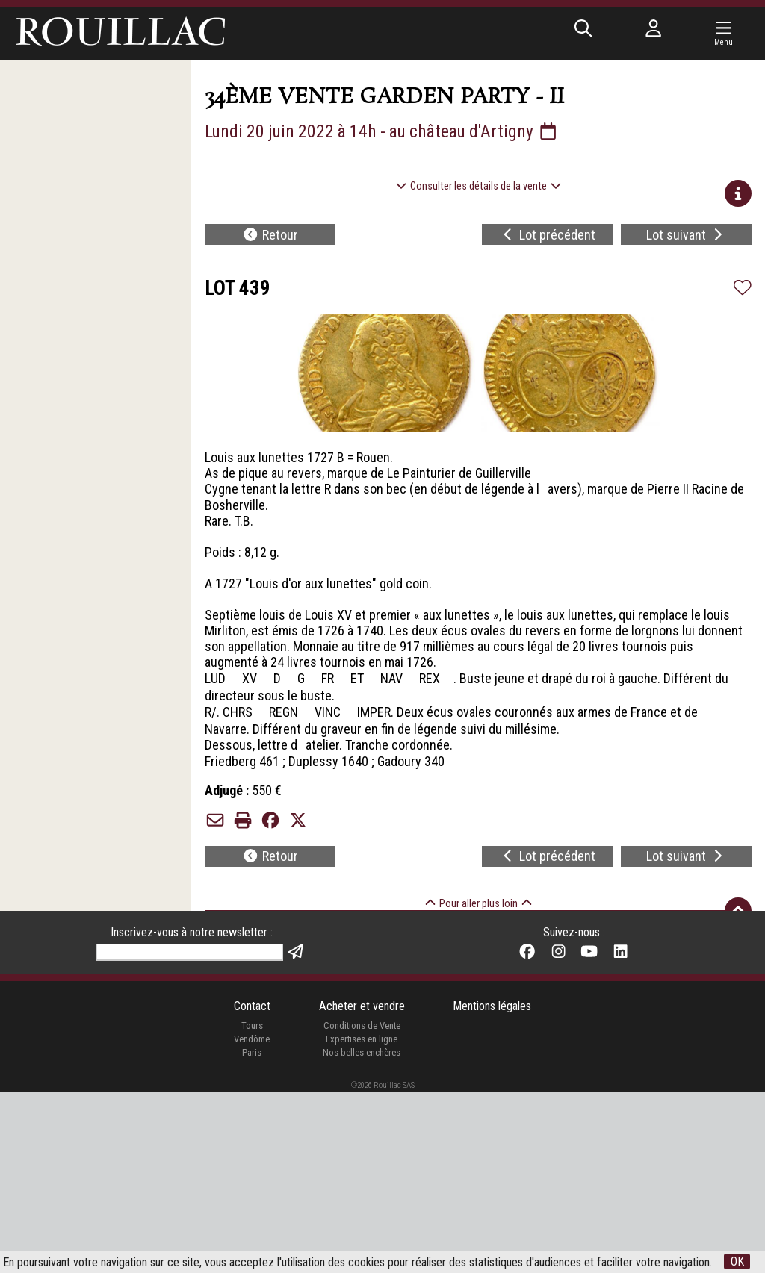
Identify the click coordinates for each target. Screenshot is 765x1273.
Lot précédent (548, 235)
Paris (251, 1233)
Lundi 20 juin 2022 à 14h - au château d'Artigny (382, 131)
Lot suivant (686, 235)
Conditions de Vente (361, 1207)
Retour (270, 235)
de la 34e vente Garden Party (412, 971)
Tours (252, 1207)
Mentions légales (492, 1187)
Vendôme (252, 1219)
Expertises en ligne (361, 1219)
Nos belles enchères (361, 1233)
